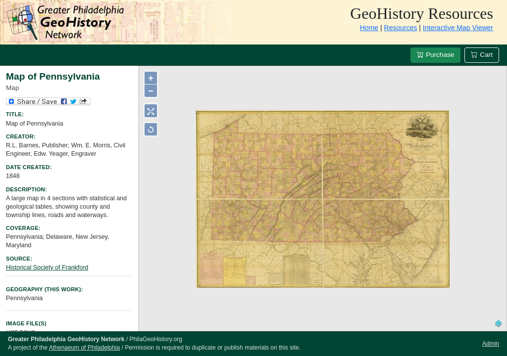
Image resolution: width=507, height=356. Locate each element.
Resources (400, 28)
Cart (482, 54)
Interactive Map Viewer (458, 28)
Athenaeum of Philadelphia (84, 347)
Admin (490, 343)
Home (369, 28)
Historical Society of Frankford (47, 267)
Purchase (435, 54)
